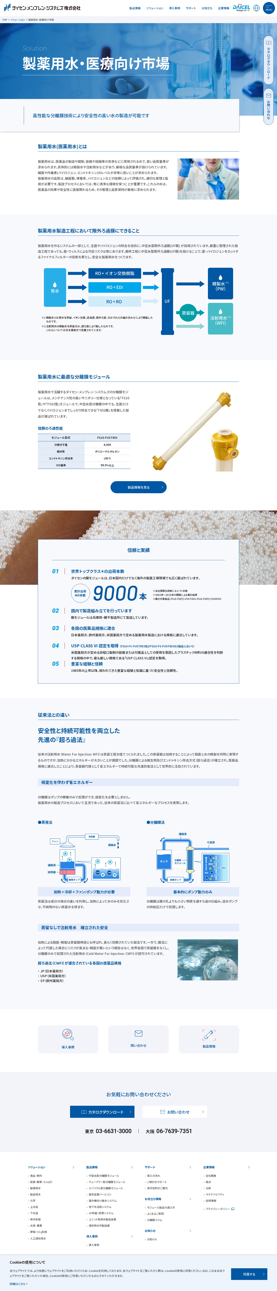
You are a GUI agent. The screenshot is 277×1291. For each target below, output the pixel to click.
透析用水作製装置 (99, 1225)
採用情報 (211, 1200)
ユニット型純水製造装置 (102, 1219)
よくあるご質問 (155, 1214)
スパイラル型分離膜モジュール (106, 1188)
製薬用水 (35, 1188)
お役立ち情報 (153, 1199)
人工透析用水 (38, 1238)
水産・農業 (36, 1225)
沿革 (208, 1188)
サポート (191, 8)
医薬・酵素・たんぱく (41, 1182)
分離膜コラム (154, 1220)
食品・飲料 (36, 1176)
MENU (269, 9)
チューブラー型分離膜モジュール (107, 1182)
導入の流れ (153, 1176)
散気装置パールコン (100, 1194)
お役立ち (207, 8)
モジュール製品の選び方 (161, 1207)
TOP (4, 19)
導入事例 (174, 8)
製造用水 (35, 1194)
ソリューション (154, 8)
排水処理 (35, 1219)
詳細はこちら (17, 1284)
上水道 (34, 1207)
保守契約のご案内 (157, 1188)
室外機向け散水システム (103, 1200)
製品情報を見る (139, 487)
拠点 (208, 1182)
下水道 (34, 1213)
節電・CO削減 (38, 1232)
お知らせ (150, 1231)
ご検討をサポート (157, 1182)
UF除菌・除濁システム (101, 1213)
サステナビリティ (215, 1194)
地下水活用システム (100, 1207)
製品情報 (135, 8)
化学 (32, 1200)
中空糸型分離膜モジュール (104, 1176)
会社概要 (211, 1176)
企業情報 (223, 8)
